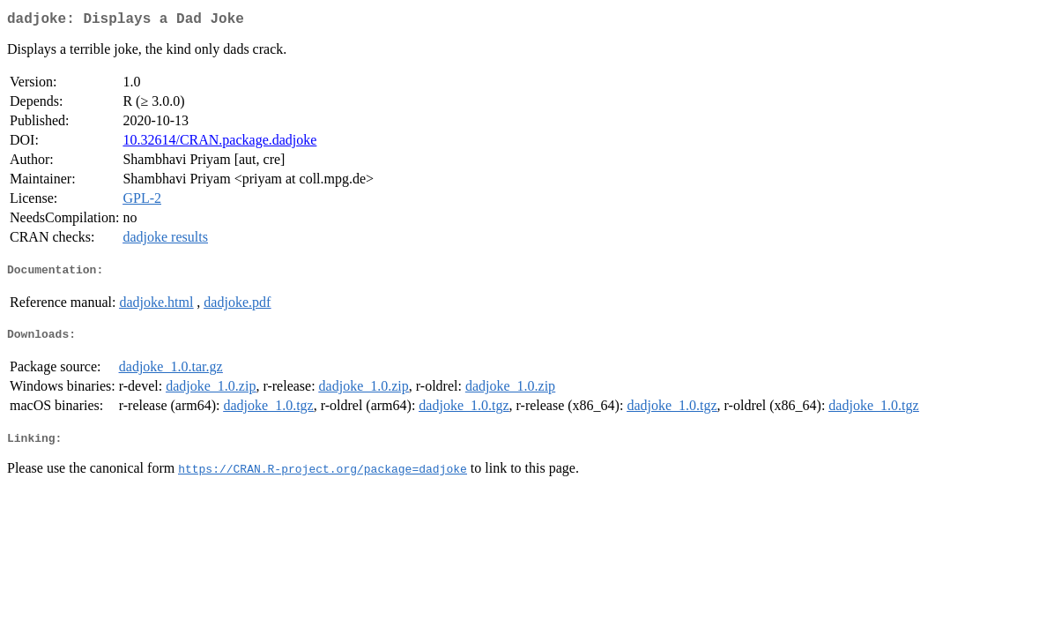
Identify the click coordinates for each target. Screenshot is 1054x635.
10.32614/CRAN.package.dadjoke (219, 143)
